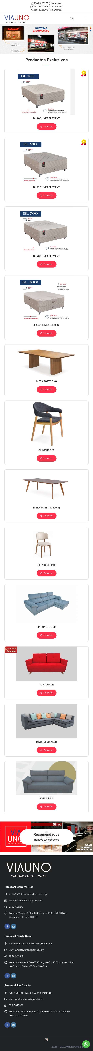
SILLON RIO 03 (46, 450)
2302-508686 (39, 6)
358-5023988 (39, 9)
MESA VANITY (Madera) (46, 507)
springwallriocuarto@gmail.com (26, 999)
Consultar (46, 126)
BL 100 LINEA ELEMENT (46, 118)
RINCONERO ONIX (46, 627)
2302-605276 (40, 3)
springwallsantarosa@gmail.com (26, 949)
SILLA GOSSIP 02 (46, 565)
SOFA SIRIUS (46, 798)
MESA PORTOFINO (46, 381)
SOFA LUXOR (46, 684)
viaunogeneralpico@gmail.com (26, 900)
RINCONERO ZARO (46, 742)
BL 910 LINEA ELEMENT (46, 187)
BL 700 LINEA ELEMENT (46, 256)
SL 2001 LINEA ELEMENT (47, 325)
